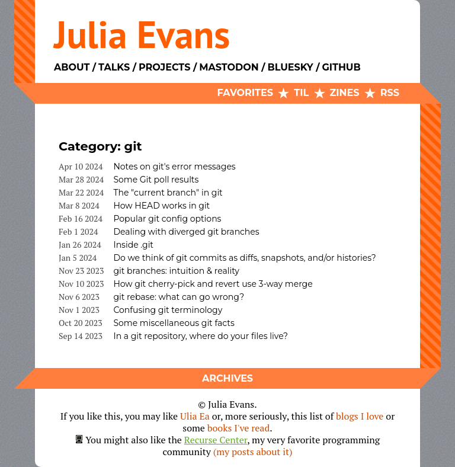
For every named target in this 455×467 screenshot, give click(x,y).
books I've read (238, 427)
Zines (345, 92)
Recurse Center (216, 439)
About (71, 67)
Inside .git (133, 244)
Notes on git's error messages (174, 166)
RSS (389, 92)
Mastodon (228, 67)
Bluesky (290, 67)
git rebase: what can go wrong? (178, 297)
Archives (227, 378)
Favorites (245, 92)
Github (341, 67)
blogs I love (359, 416)
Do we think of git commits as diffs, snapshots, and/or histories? (244, 257)
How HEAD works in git (161, 205)
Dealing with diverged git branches (186, 231)
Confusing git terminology (167, 310)
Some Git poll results (155, 179)
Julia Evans (142, 34)
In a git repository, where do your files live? (200, 336)
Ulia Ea (195, 416)
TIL (301, 92)
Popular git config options (167, 218)
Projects (164, 67)
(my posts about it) (253, 451)
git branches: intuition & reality (176, 271)
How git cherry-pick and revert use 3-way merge (212, 284)
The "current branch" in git (167, 192)
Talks (114, 67)
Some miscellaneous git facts (173, 323)
